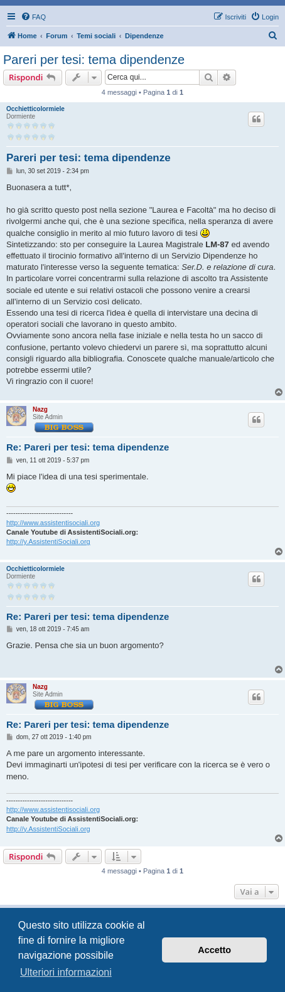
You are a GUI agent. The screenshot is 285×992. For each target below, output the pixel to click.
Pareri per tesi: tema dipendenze (94, 60)
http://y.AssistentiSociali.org (48, 541)
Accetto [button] (214, 950)
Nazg (40, 409)
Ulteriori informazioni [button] (66, 972)
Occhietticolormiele (35, 108)
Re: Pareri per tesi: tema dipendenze (87, 447)
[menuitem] (33, 16)
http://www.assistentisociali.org (53, 522)
